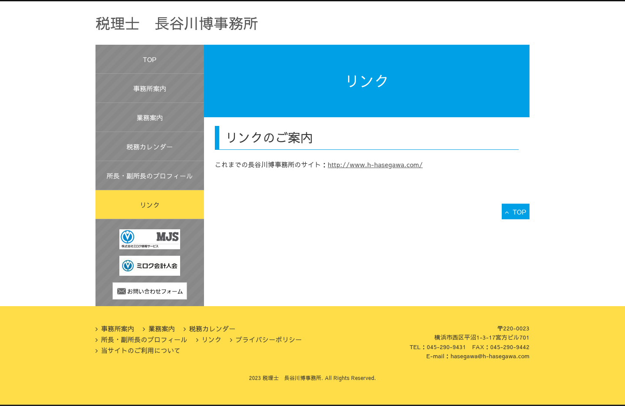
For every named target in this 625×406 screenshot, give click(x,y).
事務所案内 (150, 88)
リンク (150, 204)
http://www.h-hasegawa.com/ (375, 164)
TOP (149, 59)
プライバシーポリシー (269, 339)
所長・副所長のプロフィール (150, 175)
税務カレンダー (149, 146)
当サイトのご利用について (141, 350)
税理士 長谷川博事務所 (176, 23)
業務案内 (149, 117)
